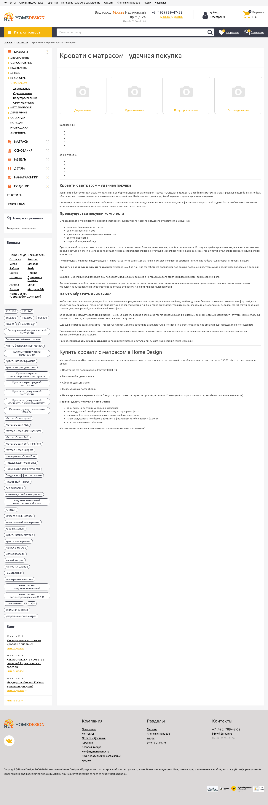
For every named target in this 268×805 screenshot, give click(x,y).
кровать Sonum (15, 528)
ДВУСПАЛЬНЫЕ (19, 57)
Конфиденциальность (95, 751)
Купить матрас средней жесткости (27, 384)
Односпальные (22, 93)
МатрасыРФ (36, 289)
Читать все (13, 700)
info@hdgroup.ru (222, 733)
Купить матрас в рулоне (20, 360)
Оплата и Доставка (31, 2)
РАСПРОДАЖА (19, 127)
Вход (216, 12)
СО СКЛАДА (17, 117)
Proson (14, 289)
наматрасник (14, 572)
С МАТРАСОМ (18, 82)
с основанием (14, 603)
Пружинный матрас (17, 481)
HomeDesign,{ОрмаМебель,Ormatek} (25, 295)
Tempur (33, 259)
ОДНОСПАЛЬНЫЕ (21, 62)
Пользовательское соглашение (80, 2)
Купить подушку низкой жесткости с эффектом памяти (27, 402)
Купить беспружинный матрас (24, 345)
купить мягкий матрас (19, 534)
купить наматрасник (18, 541)
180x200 (27, 317)
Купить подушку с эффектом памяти (27, 410)
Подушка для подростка (21, 462)
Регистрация (217, 16)
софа (31, 603)
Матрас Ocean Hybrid (18, 418)
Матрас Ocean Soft (17, 437)
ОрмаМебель (36, 254)
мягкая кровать (15, 553)
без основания (14, 488)
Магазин (152, 729)
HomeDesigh (27, 324)
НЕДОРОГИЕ (18, 77)
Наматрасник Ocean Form (21, 456)
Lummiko (15, 277)
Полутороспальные (25, 97)
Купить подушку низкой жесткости (27, 393)
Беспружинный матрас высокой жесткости (27, 332)
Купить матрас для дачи (21, 367)
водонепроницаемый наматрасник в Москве (27, 502)
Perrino (32, 272)
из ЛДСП (11, 509)
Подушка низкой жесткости (23, 469)
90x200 (10, 324)
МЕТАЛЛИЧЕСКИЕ (21, 107)
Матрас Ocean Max (17, 424)
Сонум (13, 272)
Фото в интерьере (128, 2)
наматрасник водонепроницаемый (27, 587)
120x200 (11, 311)
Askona (14, 284)
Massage (33, 263)
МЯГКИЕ (15, 72)
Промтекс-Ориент (35, 279)
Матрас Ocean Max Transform (23, 431)
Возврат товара (91, 747)
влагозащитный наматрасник (24, 494)
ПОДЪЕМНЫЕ (18, 67)
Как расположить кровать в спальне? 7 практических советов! (25, 663)
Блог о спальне (156, 742)
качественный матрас (19, 515)
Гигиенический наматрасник (23, 339)
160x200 (11, 317)
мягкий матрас (15, 560)
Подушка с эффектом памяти (24, 475)
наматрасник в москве (19, 579)
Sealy (31, 268)
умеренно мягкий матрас (21, 616)
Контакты (10, 2)
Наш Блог (160, 2)
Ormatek (15, 259)
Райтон (14, 268)
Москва (118, 12)
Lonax (31, 284)
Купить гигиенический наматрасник (27, 353)
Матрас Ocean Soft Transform (23, 443)
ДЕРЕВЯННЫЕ (18, 112)
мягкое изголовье (17, 566)
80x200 (42, 317)
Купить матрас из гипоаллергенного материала (27, 375)
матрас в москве (16, 547)
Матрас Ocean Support (19, 450)
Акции (147, 2)
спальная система (17, 609)
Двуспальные (21, 88)
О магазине (89, 729)
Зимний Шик (17, 132)
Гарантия (52, 2)
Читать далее (15, 648)
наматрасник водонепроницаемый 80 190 (27, 596)
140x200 (27, 311)
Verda (13, 263)
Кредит (108, 2)
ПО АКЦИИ (16, 122)
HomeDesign (17, 254)
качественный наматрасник (23, 522)
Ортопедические (23, 102)
